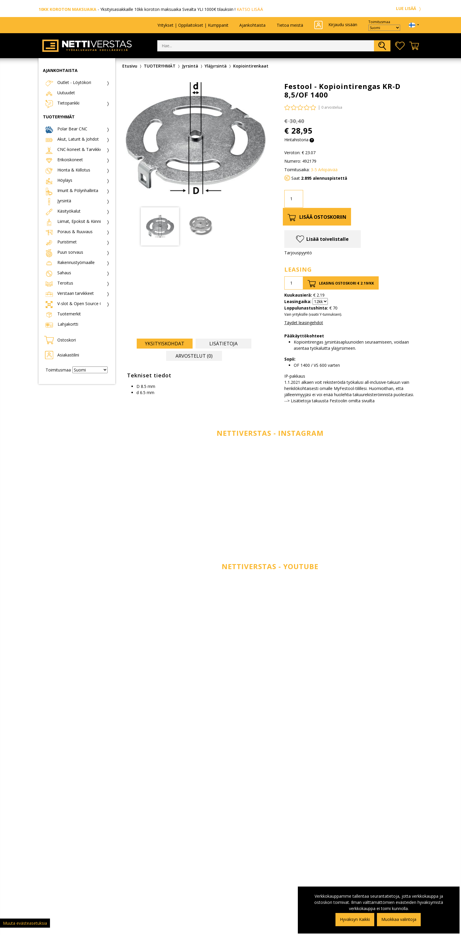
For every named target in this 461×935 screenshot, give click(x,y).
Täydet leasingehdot (303, 322)
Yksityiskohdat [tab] (164, 343)
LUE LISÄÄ (409, 8)
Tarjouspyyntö (298, 252)
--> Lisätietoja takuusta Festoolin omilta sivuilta (329, 400)
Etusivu (129, 66)
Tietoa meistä (290, 25)
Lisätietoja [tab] (223, 343)
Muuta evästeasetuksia (25, 923)
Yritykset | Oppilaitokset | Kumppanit (192, 25)
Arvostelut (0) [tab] (194, 356)
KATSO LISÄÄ (250, 9)
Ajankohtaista (252, 25)
